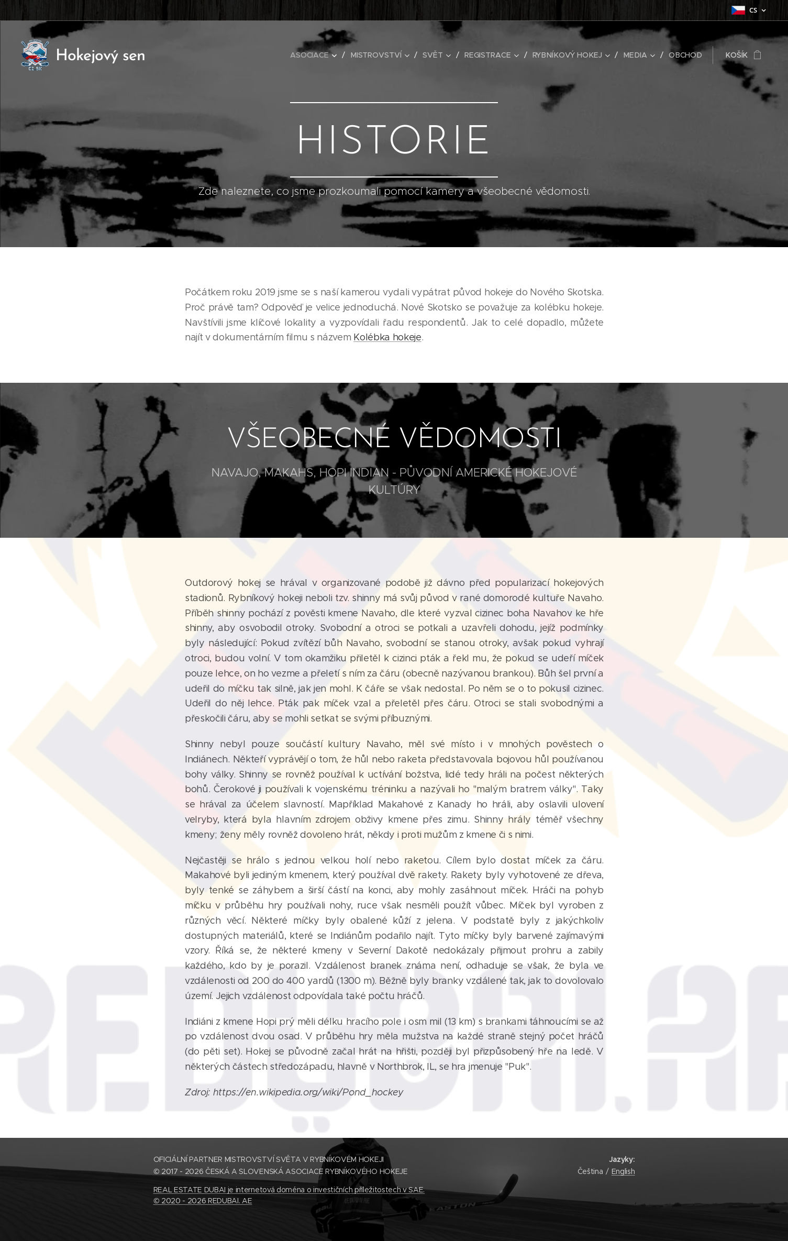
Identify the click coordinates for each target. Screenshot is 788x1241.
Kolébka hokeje (387, 337)
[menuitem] (320, 55)
